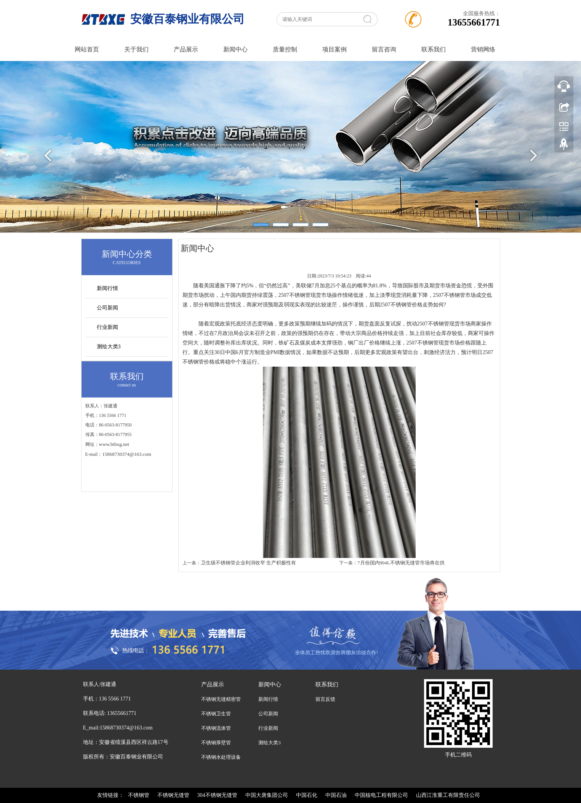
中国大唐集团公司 (266, 795)
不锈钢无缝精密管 (221, 699)
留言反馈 (325, 699)
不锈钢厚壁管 (216, 742)
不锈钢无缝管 (173, 795)
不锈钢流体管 (216, 728)
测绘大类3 (109, 346)
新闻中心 (235, 49)
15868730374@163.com (126, 454)
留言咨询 (384, 49)
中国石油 (336, 795)
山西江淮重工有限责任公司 (448, 795)
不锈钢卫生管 (216, 713)
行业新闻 (107, 327)
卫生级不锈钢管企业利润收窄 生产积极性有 (248, 563)
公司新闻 (107, 308)
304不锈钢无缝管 (217, 795)
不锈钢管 (138, 795)
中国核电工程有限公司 (381, 795)
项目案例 (334, 49)
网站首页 (87, 49)
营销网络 (483, 49)
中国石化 (306, 795)
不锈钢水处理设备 (221, 757)
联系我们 (433, 49)
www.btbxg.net (114, 444)
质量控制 (285, 49)
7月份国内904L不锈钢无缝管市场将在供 (401, 563)
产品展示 (186, 49)
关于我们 (136, 49)
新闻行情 (107, 288)
